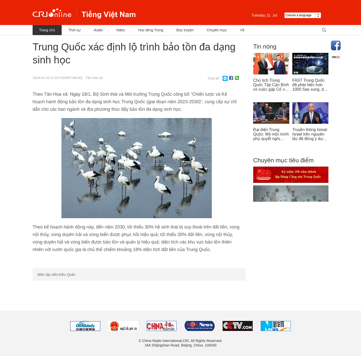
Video (120, 30)
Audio (98, 30)
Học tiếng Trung (150, 30)
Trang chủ (47, 30)
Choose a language (303, 15)
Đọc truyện (185, 30)
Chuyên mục (217, 30)
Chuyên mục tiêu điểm (283, 160)
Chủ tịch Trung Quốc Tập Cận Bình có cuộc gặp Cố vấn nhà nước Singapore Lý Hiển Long (271, 85)
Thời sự (74, 30)
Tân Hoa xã (94, 78)
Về (242, 30)
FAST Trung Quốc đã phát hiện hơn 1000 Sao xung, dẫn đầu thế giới (310, 85)
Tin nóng (265, 46)
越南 (84, 12)
